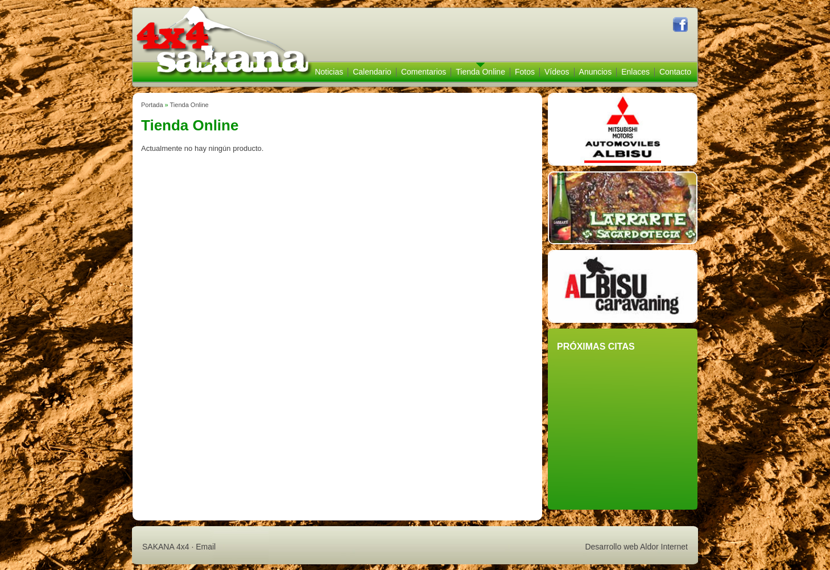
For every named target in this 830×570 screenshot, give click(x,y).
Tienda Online (480, 71)
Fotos (525, 71)
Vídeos (556, 71)
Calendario (372, 71)
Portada (152, 104)
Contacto (675, 71)
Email (206, 546)
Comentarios (423, 71)
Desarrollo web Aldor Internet (636, 546)
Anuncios (595, 71)
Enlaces (635, 71)
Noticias (329, 71)
